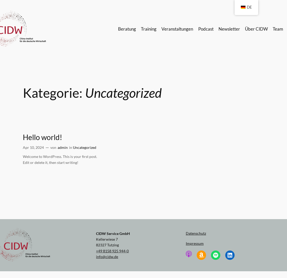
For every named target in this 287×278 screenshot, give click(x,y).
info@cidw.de (107, 256)
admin (63, 147)
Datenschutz (196, 233)
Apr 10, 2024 (33, 147)
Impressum (195, 243)
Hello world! (42, 137)
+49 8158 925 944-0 (112, 251)
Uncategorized (84, 147)
